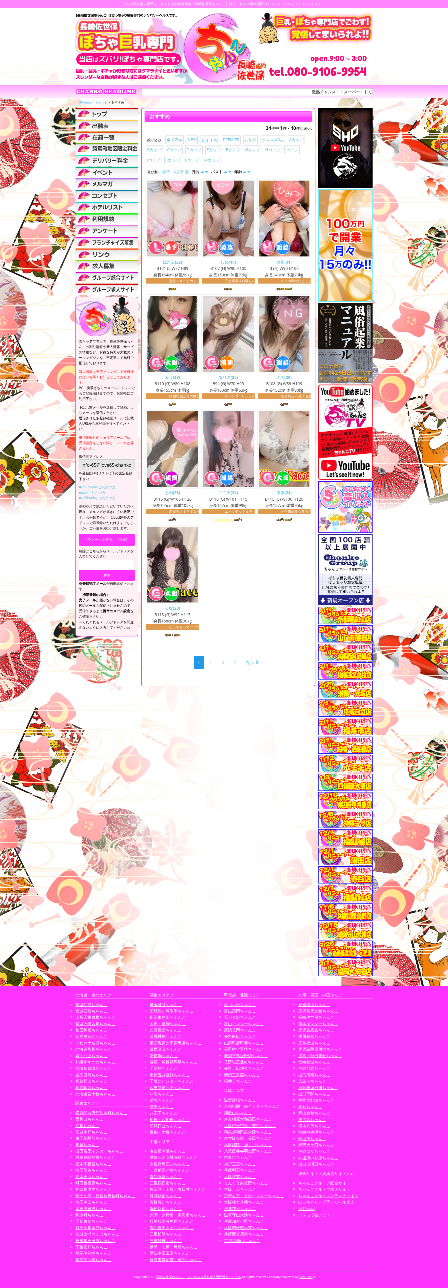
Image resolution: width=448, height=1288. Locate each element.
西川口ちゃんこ (89, 1119)
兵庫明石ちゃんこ (240, 1170)
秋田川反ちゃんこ (91, 1030)
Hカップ (272, 149)
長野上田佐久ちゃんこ (244, 1068)
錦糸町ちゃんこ (89, 1215)
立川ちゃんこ (87, 1125)
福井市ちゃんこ (238, 1081)
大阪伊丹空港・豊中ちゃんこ (250, 1125)
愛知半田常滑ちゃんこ (170, 1253)
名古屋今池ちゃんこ (168, 1151)
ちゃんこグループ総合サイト (324, 1183)
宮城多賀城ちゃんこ (93, 1068)
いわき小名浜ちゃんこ (95, 1043)
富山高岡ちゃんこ (240, 1011)
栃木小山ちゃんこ (91, 1176)
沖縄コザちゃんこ (314, 1151)
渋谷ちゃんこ (162, 1100)
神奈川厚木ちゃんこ (93, 1189)
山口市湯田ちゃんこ (316, 1164)
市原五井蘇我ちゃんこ (170, 1074)
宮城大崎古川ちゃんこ (95, 1023)
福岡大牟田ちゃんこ (316, 1145)
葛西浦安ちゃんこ (166, 1049)
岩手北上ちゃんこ (91, 1055)
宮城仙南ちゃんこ (91, 1004)
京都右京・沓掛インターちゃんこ (254, 1195)
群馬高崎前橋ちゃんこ (95, 1157)
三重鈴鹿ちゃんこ (166, 1240)
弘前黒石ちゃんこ (91, 1036)
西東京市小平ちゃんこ (170, 1087)
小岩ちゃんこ (162, 1094)
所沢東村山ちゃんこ (168, 1017)
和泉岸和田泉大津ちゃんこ (248, 1132)
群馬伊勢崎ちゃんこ (93, 1253)
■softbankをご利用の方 (97, 498)
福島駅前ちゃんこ (91, 1087)
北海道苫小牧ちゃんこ (95, 1094)
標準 (166, 171)
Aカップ (296, 139)
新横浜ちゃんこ (164, 1055)
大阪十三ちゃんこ (240, 1189)
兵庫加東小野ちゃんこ (244, 1221)
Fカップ (233, 149)
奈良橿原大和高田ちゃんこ (248, 1119)
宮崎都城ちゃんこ (314, 1062)
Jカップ (153, 160)
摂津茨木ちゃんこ (240, 1208)
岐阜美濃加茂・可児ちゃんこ (176, 1259)
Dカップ (194, 149)
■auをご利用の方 (92, 492)
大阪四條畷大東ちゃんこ (246, 1227)
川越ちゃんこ (87, 1144)
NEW (192, 139)
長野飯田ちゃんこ (240, 1036)
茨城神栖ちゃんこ (166, 1036)
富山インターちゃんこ (244, 1023)
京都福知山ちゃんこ (242, 1240)
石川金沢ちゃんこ (240, 1017)
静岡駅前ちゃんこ (166, 1195)
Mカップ (212, 160)
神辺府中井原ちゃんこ (318, 1157)
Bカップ (154, 149)
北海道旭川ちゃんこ (93, 1049)
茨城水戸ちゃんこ (91, 1132)
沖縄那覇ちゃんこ (314, 1068)
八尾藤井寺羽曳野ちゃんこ (248, 1151)
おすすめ (210, 139)
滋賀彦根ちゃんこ (240, 1100)
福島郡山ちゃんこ (91, 1081)
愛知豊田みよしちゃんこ (172, 1227)
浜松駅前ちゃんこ (166, 1208)
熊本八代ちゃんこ (314, 1126)
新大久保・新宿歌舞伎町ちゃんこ (105, 1195)
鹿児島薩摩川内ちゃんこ (320, 1049)
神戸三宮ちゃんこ (240, 1163)
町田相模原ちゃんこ (93, 1183)
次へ (252, 663)
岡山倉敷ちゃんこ (314, 1113)
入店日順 (181, 171)
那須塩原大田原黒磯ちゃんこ (176, 1043)
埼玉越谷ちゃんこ (166, 1004)
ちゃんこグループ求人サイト (324, 1189)
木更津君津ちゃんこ (93, 1208)
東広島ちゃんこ (312, 1119)
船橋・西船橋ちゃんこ (170, 1119)
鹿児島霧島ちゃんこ (316, 1030)
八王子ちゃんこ (164, 1113)
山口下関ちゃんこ (314, 1094)
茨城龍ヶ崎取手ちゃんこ (172, 1011)
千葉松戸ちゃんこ (91, 1246)
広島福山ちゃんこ (314, 1043)
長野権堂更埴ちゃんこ (244, 1049)
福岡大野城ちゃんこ (316, 1100)
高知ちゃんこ (310, 1106)
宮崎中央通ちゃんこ (316, 1132)
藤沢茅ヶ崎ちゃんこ (93, 1259)
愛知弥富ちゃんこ (166, 1176)
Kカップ (172, 160)
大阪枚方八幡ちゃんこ (244, 1202)
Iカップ (292, 149)
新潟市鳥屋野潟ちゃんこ (246, 1055)
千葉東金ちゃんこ (91, 1221)
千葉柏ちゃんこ (164, 1068)
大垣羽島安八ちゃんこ (170, 1163)
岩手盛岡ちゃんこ (91, 1074)
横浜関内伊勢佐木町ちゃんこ (101, 1112)
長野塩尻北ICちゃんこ (244, 1062)
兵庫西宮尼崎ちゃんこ (244, 1234)
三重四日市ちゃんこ (168, 1183)
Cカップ (174, 149)
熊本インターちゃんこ (318, 1023)
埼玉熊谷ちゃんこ (91, 1170)
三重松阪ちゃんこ (166, 1234)
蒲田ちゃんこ (162, 1106)
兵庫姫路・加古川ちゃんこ (248, 1144)
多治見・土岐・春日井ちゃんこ (178, 1189)
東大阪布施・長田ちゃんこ (248, 1138)
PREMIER (231, 139)
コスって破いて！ (314, 1215)
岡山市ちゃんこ (312, 1138)
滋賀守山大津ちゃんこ (244, 1215)
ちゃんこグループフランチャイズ (328, 1195)
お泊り (251, 139)
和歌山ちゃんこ (238, 1112)
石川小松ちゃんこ (240, 1004)
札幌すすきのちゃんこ (95, 1062)
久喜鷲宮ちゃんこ (166, 1030)
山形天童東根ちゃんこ (95, 1017)
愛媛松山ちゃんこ (314, 1004)
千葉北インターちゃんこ (172, 1081)
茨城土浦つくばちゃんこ (97, 1234)
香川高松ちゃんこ (314, 1036)
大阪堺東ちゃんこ (240, 1176)
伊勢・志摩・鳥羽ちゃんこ (174, 1246)
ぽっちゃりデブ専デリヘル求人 (326, 1202)
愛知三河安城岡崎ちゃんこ (174, 1157)
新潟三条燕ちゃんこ (242, 1074)
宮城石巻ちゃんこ (91, 1011)
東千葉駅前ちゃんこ (93, 1138)
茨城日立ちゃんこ (166, 1126)
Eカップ (214, 149)
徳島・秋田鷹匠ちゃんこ (320, 1055)
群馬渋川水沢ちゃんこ (95, 1227)
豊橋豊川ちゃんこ (166, 1202)
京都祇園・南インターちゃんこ (252, 1106)
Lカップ (192, 160)
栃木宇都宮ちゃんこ (93, 1163)
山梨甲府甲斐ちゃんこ (244, 1043)
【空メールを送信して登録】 (107, 539)
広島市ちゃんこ (312, 1081)
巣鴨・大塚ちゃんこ (168, 1132)
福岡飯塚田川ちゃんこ (318, 1087)
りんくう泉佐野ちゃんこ (246, 1183)
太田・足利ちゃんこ (168, 1023)
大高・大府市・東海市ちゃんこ (178, 1215)
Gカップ (252, 149)
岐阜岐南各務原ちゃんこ (172, 1221)
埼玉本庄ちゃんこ (91, 1202)
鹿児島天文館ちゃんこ (318, 1011)
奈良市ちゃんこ (238, 1157)
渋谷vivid (306, 1208)
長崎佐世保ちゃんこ (316, 1017)
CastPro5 (306, 1277)
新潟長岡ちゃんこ (240, 1030)
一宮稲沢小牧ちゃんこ (170, 1170)
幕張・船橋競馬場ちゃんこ (174, 1062)
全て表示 (175, 139)
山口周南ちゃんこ (314, 1074)
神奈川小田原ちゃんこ (95, 1240)
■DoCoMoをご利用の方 (97, 487)
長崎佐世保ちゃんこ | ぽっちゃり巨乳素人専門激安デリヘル (198, 1277)
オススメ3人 (273, 139)
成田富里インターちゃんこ (99, 1151)
